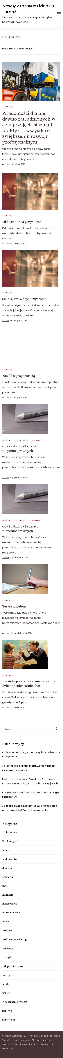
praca (5, 921)
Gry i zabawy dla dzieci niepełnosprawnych (20, 448)
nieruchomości (11, 912)
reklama (7, 930)
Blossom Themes (27, 1044)
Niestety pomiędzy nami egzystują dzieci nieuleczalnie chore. (28, 683)
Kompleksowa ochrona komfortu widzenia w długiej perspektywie (30, 794)
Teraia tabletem (14, 606)
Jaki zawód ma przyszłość (21, 222)
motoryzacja (9, 903)
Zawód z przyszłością (18, 376)
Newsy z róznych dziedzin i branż (28, 9)
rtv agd (6, 957)
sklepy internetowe (13, 966)
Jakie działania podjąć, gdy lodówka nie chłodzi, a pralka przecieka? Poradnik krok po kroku (29, 808)
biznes (6, 850)
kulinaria (7, 894)
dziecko (7, 440)
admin (5, 164)
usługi (6, 992)
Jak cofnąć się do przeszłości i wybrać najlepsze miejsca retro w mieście (29, 768)
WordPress (7, 1049)
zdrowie (37, 440)
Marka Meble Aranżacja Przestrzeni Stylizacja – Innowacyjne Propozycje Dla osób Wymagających (30, 781)
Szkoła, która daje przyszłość (24, 299)
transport (7, 975)
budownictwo (10, 859)
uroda (5, 984)
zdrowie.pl (8, 1019)
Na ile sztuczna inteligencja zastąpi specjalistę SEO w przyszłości (31, 754)
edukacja (8, 106)
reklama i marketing (14, 939)
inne (5, 885)
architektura (9, 832)
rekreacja (7, 948)
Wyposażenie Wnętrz (14, 1001)
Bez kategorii (10, 841)
